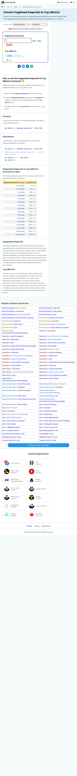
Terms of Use (46, 526)
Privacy (37, 526)
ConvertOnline (8, 2)
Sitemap (29, 526)
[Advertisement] (64, 47)
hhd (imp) (37, 41)
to (14, 308)
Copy (9, 60)
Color (73, 2)
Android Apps (63, 2)
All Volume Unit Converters (38, 445)
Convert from (7, 24)
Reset (9, 45)
